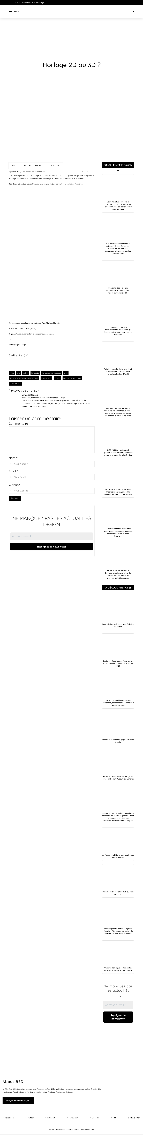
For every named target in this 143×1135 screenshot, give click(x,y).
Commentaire (19, 423)
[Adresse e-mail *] (51, 536)
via (10, 339)
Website (14, 485)
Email (13, 471)
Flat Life (56, 323)
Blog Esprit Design (18, 344)
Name (14, 458)
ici (38, 328)
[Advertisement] (71, 39)
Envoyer (15, 498)
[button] (15, 11)
